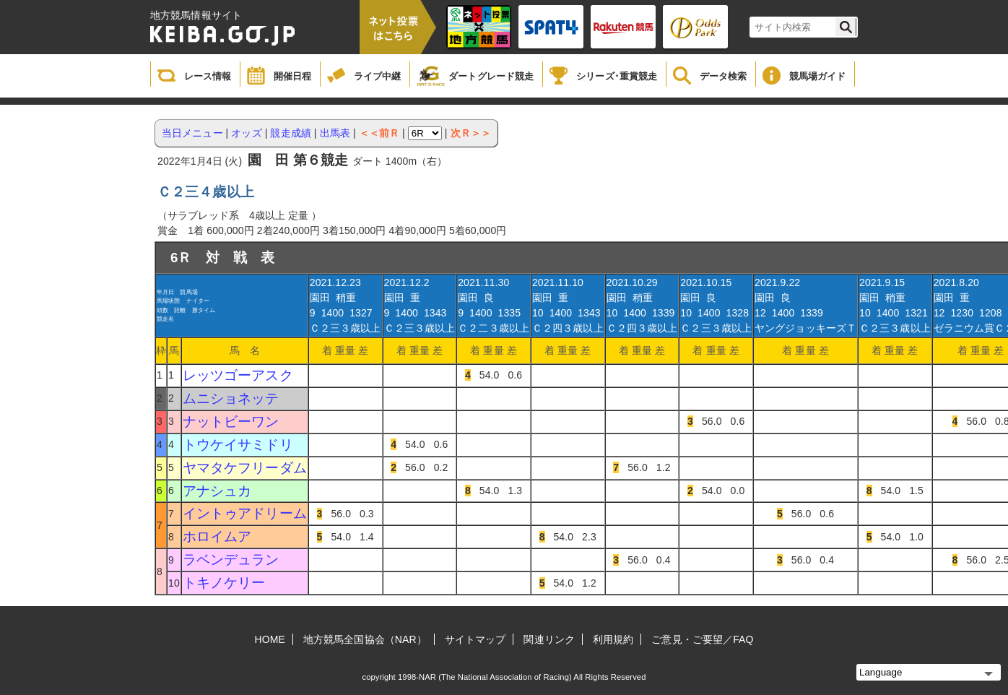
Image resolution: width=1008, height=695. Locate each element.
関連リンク (549, 639)
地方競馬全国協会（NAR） (365, 639)
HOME (270, 639)
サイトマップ (475, 639)
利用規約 (613, 639)
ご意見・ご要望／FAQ (702, 639)
